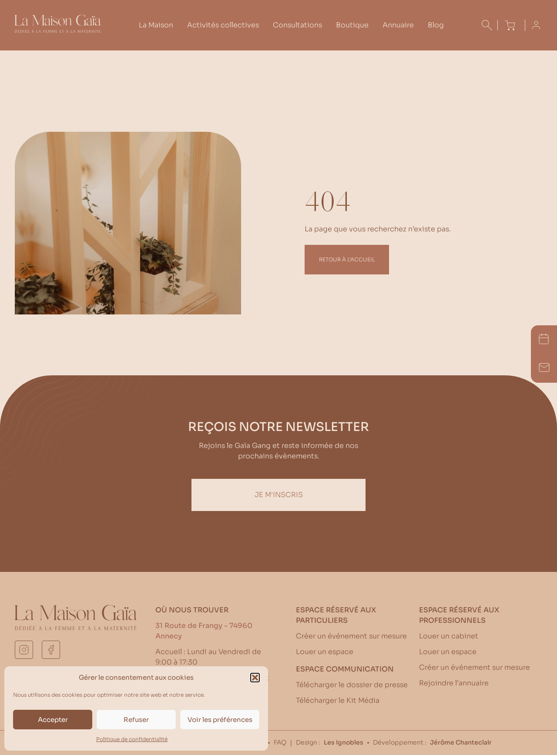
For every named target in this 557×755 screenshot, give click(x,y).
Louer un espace (324, 651)
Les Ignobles (343, 742)
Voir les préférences (220, 719)
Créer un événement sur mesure (351, 636)
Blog (436, 25)
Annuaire (398, 25)
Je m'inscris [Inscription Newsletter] (279, 494)
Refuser (136, 719)
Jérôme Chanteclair (461, 742)
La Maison (156, 25)
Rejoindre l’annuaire (454, 683)
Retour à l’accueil (347, 259)
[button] (255, 677)
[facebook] (51, 650)
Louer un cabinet (448, 636)
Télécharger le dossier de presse (352, 684)
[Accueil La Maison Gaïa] (58, 30)
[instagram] (24, 650)
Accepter (53, 719)
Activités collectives (223, 25)
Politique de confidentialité (132, 739)
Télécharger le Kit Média (337, 700)
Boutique (352, 25)
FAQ (280, 742)
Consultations (297, 25)
